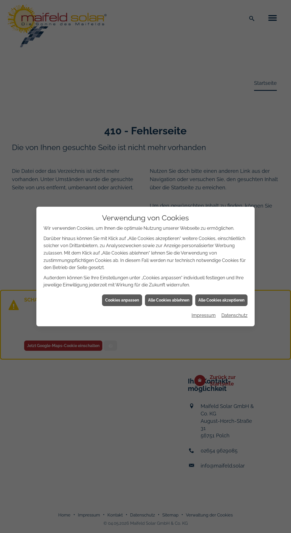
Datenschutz (234, 295)
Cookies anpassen (122, 279)
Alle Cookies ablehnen (168, 279)
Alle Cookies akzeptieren (221, 279)
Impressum (204, 295)
